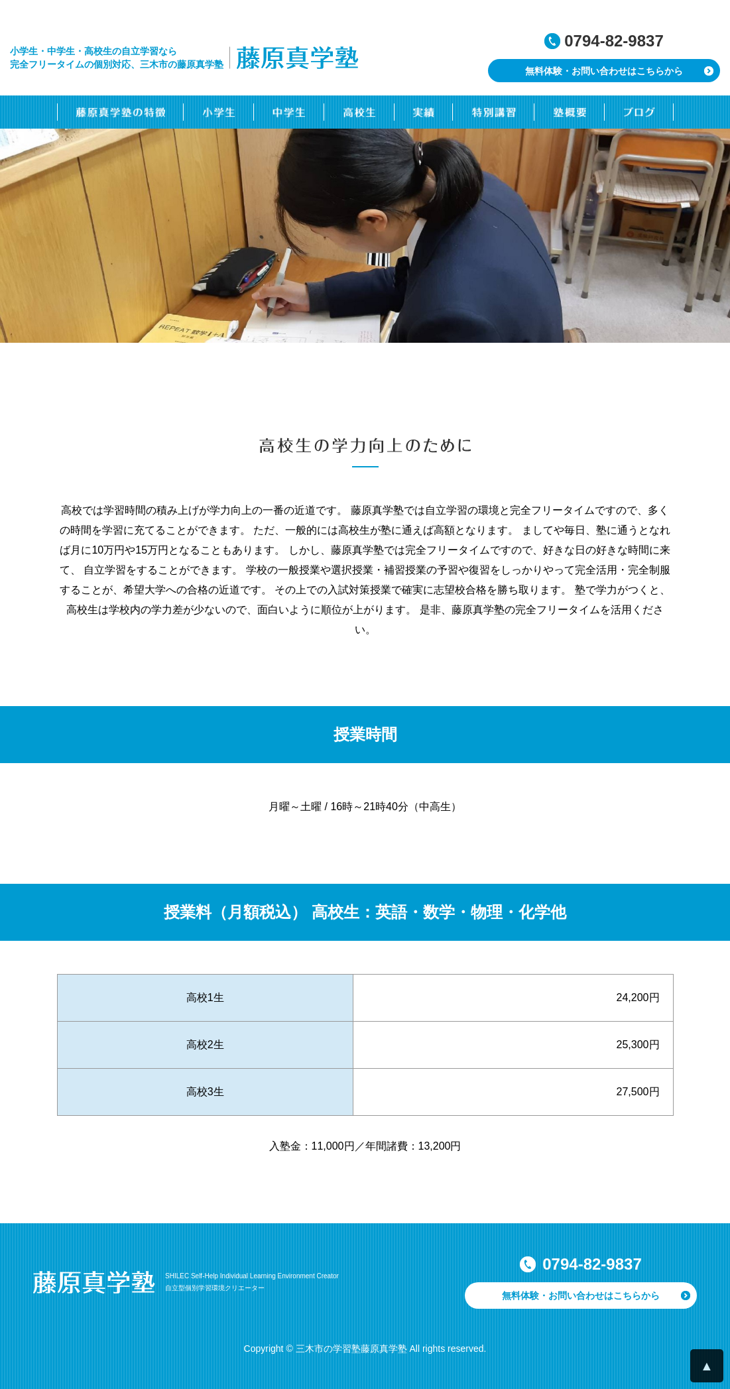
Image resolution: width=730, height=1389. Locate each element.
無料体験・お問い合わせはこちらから (604, 71)
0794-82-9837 (613, 41)
